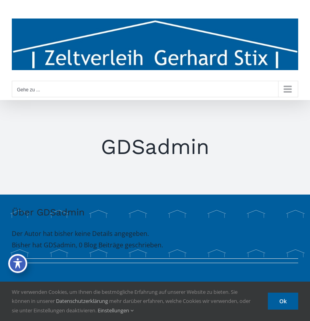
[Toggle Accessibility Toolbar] (17, 263)
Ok (283, 301)
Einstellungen (116, 310)
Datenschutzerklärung (82, 300)
